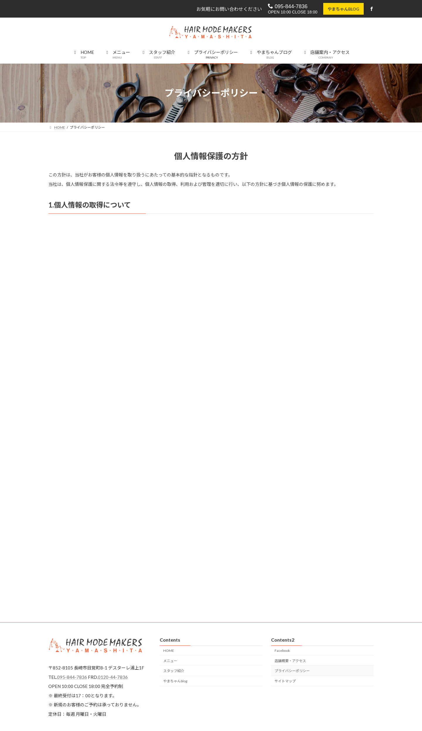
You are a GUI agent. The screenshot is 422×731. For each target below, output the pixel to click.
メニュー (170, 661)
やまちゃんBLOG (343, 8)
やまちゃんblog (175, 681)
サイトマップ (285, 681)
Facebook (282, 650)
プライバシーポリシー (292, 671)
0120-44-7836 (113, 677)
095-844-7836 (287, 6)
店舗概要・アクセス (290, 661)
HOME (168, 650)
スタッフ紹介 (173, 671)
